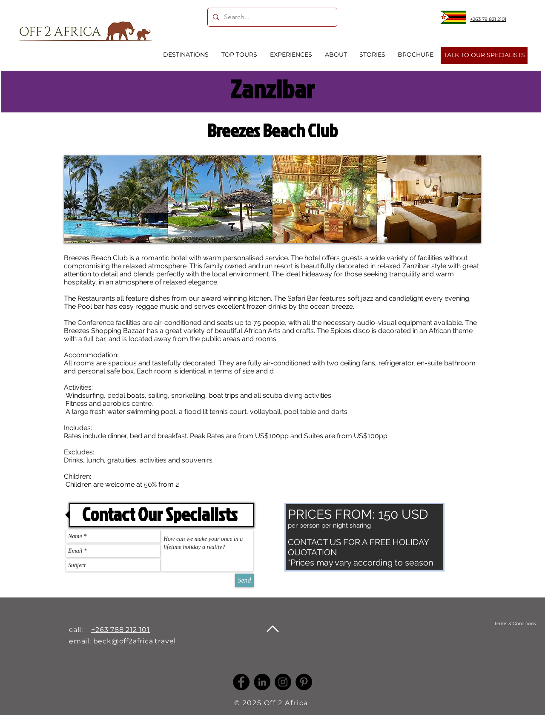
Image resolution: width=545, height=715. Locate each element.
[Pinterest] (303, 682)
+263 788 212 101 (120, 630)
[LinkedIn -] (262, 682)
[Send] (244, 580)
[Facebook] (241, 682)
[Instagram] (283, 682)
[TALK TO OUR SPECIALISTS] (484, 55)
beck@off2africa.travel (134, 641)
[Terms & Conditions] (514, 624)
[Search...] (271, 17)
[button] (116, 199)
